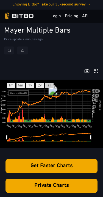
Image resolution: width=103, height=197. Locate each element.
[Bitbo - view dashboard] (19, 16)
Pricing (71, 16)
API (85, 16)
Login (56, 16)
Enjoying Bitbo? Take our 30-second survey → (51, 4)
